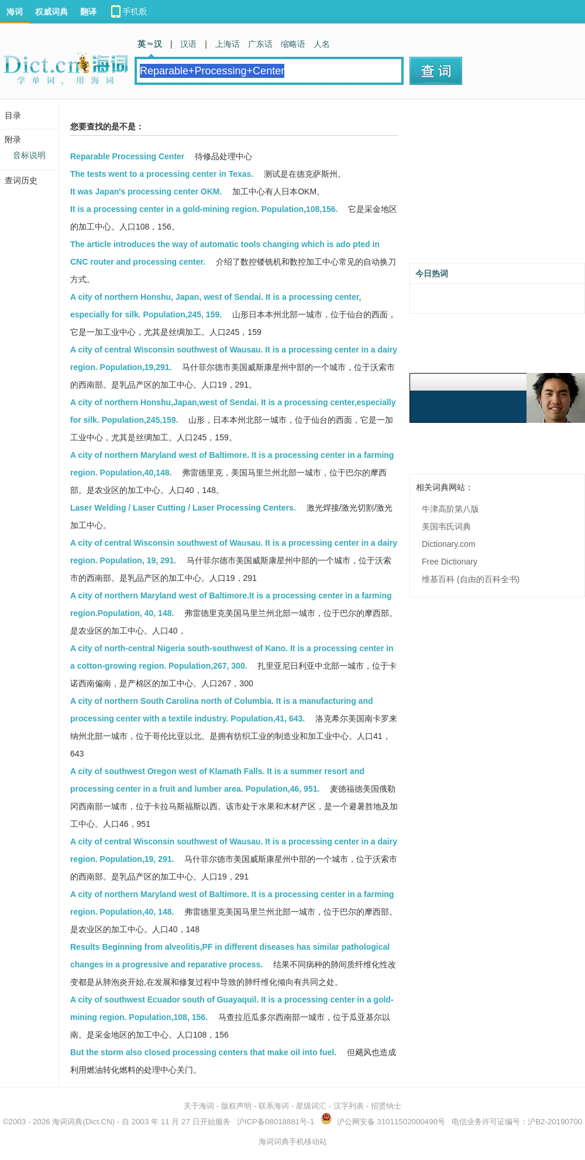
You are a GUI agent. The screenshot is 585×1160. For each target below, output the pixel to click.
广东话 (260, 44)
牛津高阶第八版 (450, 509)
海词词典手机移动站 (293, 1141)
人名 (322, 44)
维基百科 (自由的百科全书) (470, 579)
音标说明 (29, 155)
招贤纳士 (386, 1105)
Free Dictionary (449, 561)
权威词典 (51, 11)
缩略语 (293, 44)
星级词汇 (311, 1105)
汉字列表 (348, 1105)
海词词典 (67, 1121)
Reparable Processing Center (127, 156)
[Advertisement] (497, 185)
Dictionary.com (449, 544)
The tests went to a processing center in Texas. (161, 174)
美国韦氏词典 (446, 526)
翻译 (88, 11)
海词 (14, 11)
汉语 (188, 44)
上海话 (227, 44)
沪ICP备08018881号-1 (275, 1121)
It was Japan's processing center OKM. (146, 191)
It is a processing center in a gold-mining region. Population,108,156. (204, 209)
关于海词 (199, 1105)
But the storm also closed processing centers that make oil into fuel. (203, 1052)
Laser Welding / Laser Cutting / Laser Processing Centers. (183, 507)
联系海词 (274, 1105)
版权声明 (236, 1105)
